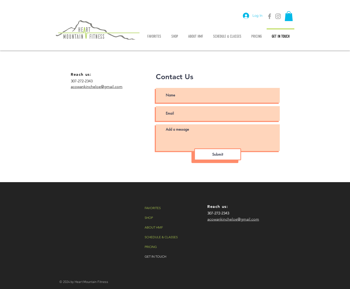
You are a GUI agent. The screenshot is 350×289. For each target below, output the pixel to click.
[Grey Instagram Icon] (278, 16)
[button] (289, 16)
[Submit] (217, 154)
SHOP (149, 218)
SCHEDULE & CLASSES (161, 237)
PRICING (151, 247)
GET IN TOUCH (155, 256)
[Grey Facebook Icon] (269, 16)
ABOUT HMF (154, 227)
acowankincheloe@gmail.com (96, 86)
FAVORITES (153, 208)
